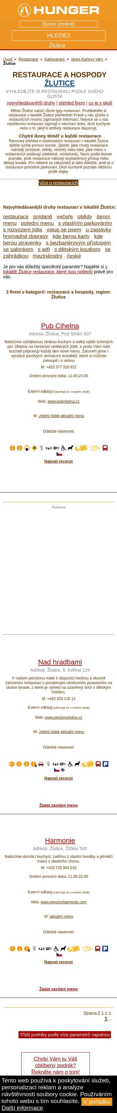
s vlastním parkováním (85, 223)
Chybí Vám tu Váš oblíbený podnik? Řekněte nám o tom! (55, 1065)
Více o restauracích (58, 182)
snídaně (42, 216)
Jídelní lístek (49, 416)
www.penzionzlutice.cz (63, 717)
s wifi (44, 249)
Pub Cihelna (60, 326)
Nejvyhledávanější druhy (31, 102)
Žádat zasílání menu (58, 805)
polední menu (37, 223)
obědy (84, 216)
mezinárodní (47, 256)
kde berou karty (71, 236)
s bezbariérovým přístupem (78, 243)
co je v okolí (100, 102)
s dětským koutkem (77, 249)
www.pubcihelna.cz (64, 401)
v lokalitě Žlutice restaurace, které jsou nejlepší (55, 269)
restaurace (16, 216)
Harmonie (60, 840)
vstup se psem (63, 229)
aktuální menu (72, 416)
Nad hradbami (60, 662)
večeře (65, 216)
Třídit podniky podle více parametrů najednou (65, 1034)
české (74, 256)
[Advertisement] (58, 567)
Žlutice (60, 83)
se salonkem (18, 249)
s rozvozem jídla (22, 229)
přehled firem (72, 102)
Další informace (22, 1108)
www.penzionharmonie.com (63, 902)
